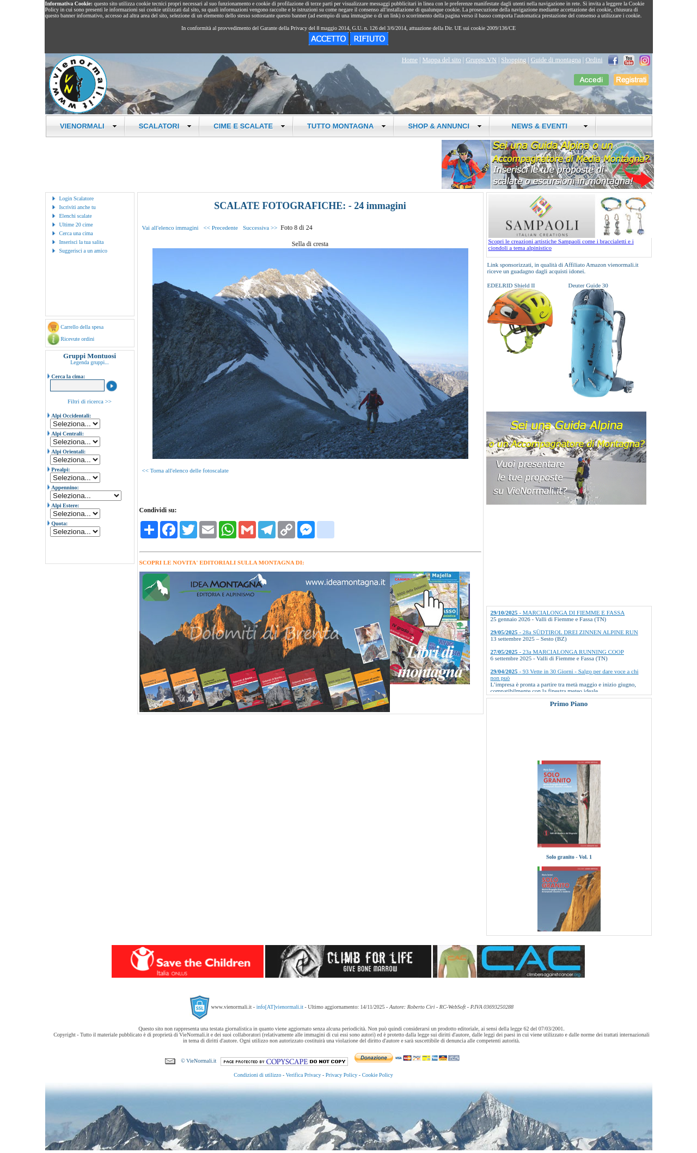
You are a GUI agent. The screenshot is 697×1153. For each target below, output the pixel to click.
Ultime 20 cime (76, 225)
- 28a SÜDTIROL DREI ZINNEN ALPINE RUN (564, 632)
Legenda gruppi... (89, 362)
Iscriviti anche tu (77, 207)
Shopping (513, 60)
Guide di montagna (556, 60)
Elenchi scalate (75, 216)
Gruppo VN (481, 60)
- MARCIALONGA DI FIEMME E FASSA (558, 612)
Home (410, 60)
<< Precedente (221, 227)
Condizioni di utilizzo (257, 1075)
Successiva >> (260, 227)
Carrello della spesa (81, 327)
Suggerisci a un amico (83, 251)
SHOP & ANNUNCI (445, 126)
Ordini (593, 60)
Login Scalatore (76, 198)
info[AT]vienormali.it (279, 1007)
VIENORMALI (88, 126)
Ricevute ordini (77, 339)
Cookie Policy (377, 1075)
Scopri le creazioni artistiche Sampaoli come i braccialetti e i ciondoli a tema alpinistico (570, 241)
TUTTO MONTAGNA (346, 126)
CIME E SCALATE (249, 126)
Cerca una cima (76, 233)
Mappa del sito (441, 60)
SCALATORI (165, 126)
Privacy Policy (342, 1075)
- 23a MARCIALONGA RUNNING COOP (557, 651)
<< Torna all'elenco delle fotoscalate (185, 470)
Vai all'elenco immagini (170, 227)
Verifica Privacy (303, 1075)
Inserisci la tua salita (81, 242)
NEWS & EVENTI (546, 126)
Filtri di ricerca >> (90, 401)
